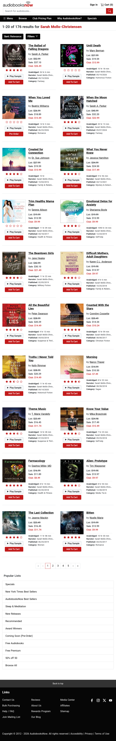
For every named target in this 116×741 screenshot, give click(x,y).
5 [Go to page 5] (68, 565)
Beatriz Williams (40, 106)
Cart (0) (107, 4)
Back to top (58, 683)
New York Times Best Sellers (21, 591)
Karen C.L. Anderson (101, 261)
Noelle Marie (96, 517)
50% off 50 (11, 658)
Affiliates (65, 705)
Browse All (11, 665)
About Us (36, 705)
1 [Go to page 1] (47, 565)
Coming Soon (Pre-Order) (19, 635)
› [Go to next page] (73, 565)
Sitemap (64, 711)
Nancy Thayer (97, 362)
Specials (92, 18)
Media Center (67, 699)
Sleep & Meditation (15, 606)
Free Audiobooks (14, 643)
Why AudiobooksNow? (69, 18)
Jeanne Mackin (40, 517)
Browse (23, 18)
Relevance (12, 36)
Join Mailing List (11, 717)
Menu (8, 18)
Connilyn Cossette (99, 313)
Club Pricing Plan (42, 18)
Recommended (13, 621)
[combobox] (58, 11)
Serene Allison (39, 209)
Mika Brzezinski (98, 414)
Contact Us (8, 699)
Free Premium (13, 650)
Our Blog (36, 717)
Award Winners (13, 628)
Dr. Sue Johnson (40, 157)
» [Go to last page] (77, 565)
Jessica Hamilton (99, 157)
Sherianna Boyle (98, 209)
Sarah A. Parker (40, 54)
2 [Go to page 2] (53, 565)
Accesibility (77, 733)
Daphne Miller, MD (41, 465)
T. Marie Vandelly (41, 414)
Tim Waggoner (97, 465)
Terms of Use (102, 733)
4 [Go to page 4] (63, 565)
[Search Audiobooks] (109, 11)
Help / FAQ (8, 711)
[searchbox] (54, 11)
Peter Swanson (40, 313)
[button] (9, 18)
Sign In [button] (93, 4)
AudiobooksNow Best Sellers (21, 599)
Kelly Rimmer (39, 365)
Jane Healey (38, 258)
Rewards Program (41, 711)
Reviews (35, 699)
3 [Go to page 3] (58, 565)
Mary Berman (97, 50)
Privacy (89, 733)
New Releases (13, 613)
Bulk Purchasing (11, 705)
